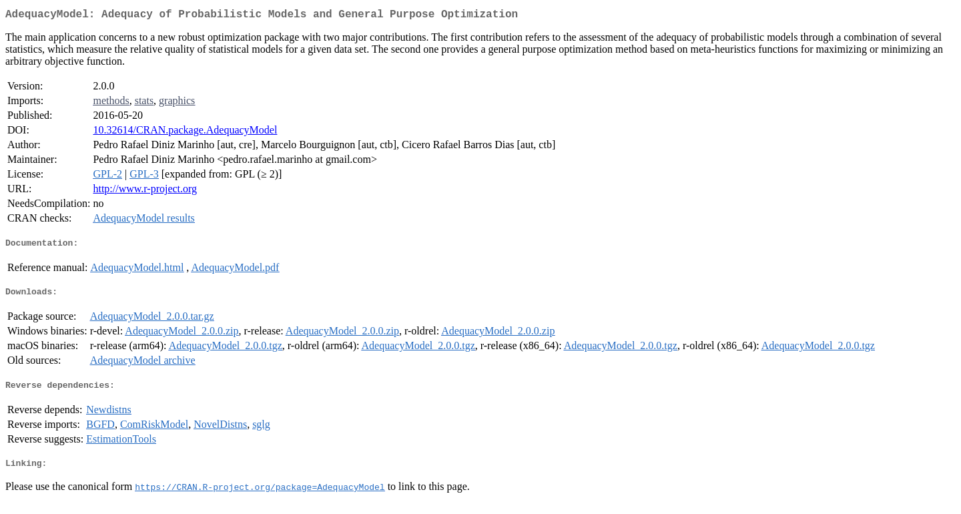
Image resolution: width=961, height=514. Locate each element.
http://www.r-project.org (145, 191)
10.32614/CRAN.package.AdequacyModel (185, 132)
